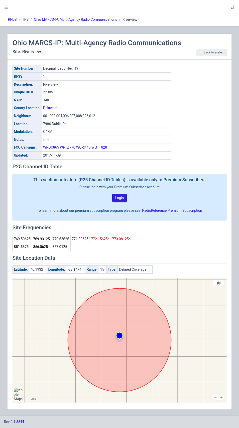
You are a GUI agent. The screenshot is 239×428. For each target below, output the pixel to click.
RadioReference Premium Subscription (172, 211)
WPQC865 (51, 147)
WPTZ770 (67, 147)
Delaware (50, 108)
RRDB (12, 19)
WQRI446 (83, 147)
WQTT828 (99, 147)
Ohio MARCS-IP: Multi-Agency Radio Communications (75, 19)
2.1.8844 (17, 422)
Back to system (212, 52)
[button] (232, 6)
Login (119, 198)
